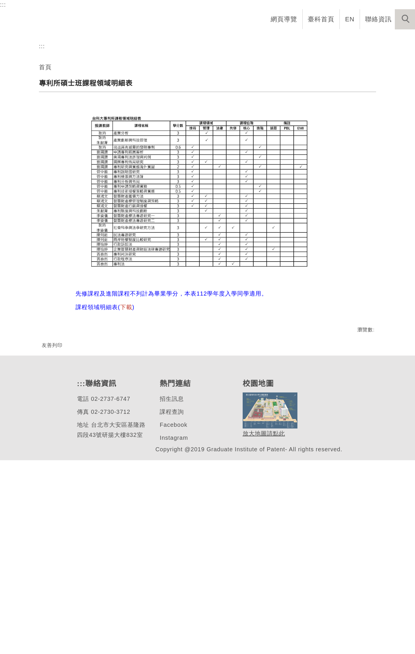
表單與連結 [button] (355, 38)
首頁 (45, 241)
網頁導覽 (284, 19)
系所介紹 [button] (196, 38)
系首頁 (161, 38)
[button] (405, 19)
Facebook (173, 618)
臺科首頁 (321, 19)
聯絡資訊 (378, 19)
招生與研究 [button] (274, 38)
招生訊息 (171, 593)
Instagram (174, 631)
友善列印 (52, 519)
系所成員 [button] (233, 38)
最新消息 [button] (396, 38)
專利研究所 (44, 160)
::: (3, 4)
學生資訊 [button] (315, 38)
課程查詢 (171, 606)
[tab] (210, 183)
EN (350, 19)
